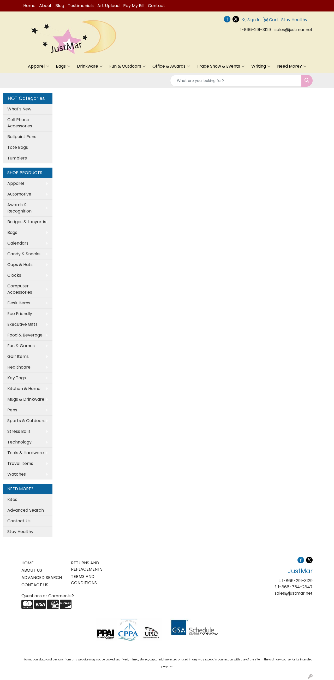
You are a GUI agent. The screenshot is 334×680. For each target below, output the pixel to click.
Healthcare (19, 367)
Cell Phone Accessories (19, 123)
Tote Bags (17, 147)
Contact (156, 6)
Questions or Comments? (47, 596)
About (45, 6)
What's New (19, 109)
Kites (12, 499)
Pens (12, 410)
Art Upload (108, 6)
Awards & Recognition (19, 208)
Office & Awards (171, 66)
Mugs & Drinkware (25, 399)
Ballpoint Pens (21, 137)
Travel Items (20, 463)
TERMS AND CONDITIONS (84, 579)
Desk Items (18, 303)
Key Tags (16, 378)
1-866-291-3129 (255, 30)
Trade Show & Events (220, 66)
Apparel (38, 66)
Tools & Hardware (25, 453)
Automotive (19, 194)
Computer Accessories (19, 289)
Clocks (14, 275)
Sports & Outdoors (26, 421)
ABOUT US (31, 570)
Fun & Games (21, 346)
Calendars (17, 243)
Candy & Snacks (23, 254)
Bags (63, 66)
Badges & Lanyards (26, 222)
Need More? (291, 66)
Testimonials (81, 6)
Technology (19, 442)
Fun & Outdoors (127, 66)
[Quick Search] (236, 81)
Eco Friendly (19, 314)
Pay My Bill (133, 6)
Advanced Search (25, 510)
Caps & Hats (20, 265)
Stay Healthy (20, 532)
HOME (27, 563)
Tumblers (17, 158)
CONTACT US (34, 585)
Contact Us (19, 521)
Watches (16, 474)
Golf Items (18, 356)
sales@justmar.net (294, 30)
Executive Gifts (22, 324)
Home (29, 6)
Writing (260, 66)
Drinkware (90, 66)
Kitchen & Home (23, 389)
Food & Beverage (25, 335)
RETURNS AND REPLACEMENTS (87, 566)
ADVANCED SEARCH (41, 578)
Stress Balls (19, 431)
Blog (59, 6)
